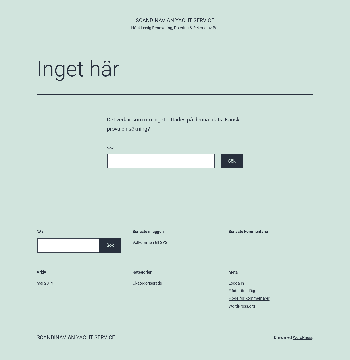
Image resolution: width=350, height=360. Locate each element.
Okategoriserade (147, 283)
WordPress (302, 337)
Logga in (236, 283)
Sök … (112, 148)
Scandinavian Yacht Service (175, 20)
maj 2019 (45, 283)
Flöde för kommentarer (249, 298)
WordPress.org (242, 306)
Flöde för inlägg (242, 290)
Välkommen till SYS (150, 242)
